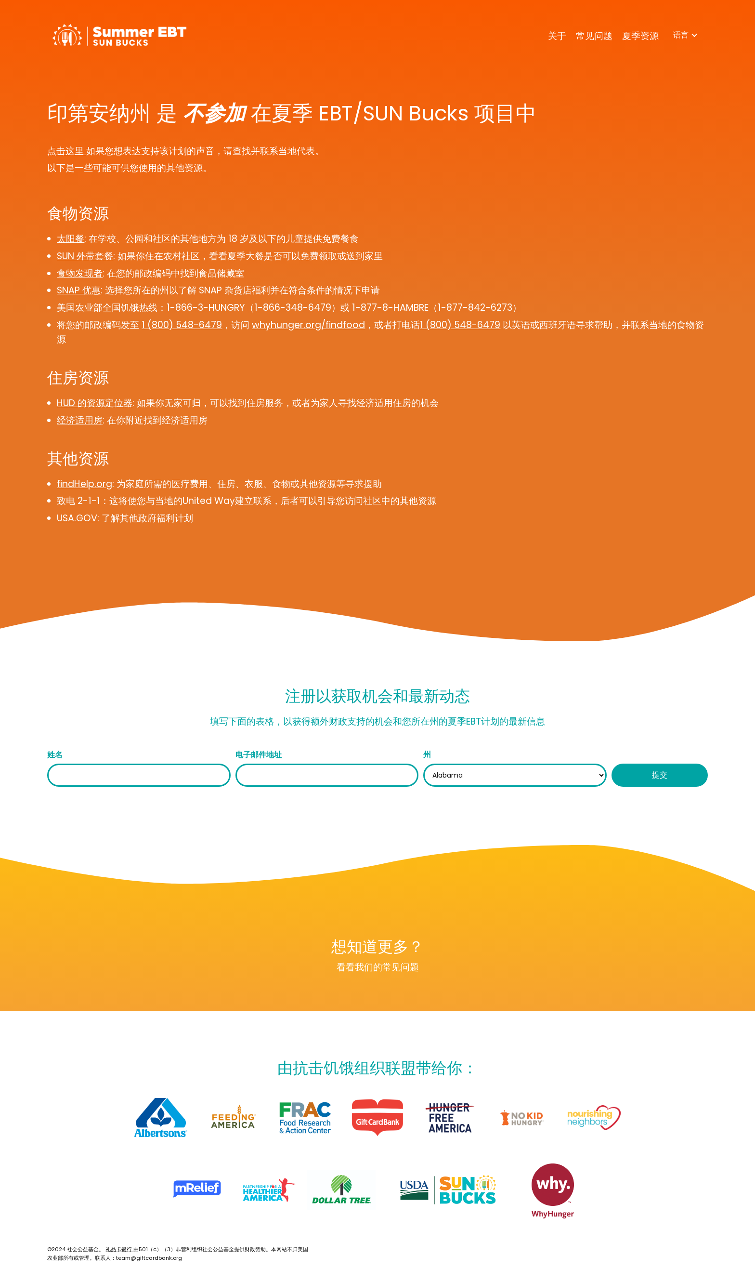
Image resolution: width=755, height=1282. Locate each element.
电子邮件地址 (258, 754)
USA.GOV (77, 518)
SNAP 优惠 (79, 290)
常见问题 (594, 35)
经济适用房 (80, 420)
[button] (686, 35)
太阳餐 (70, 238)
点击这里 (66, 151)
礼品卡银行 (119, 1249)
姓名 (55, 754)
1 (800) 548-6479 (182, 324)
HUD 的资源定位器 (94, 403)
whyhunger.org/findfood (308, 324)
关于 (557, 35)
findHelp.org (84, 483)
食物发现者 (80, 273)
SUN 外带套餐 (85, 256)
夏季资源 (640, 35)
